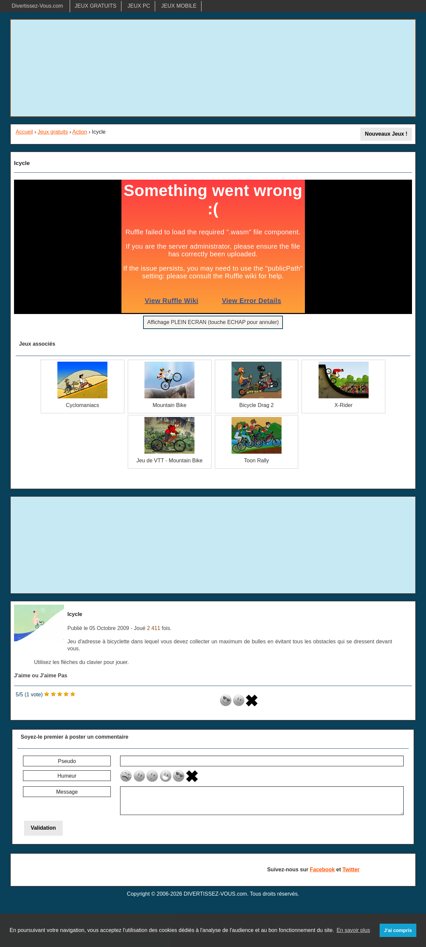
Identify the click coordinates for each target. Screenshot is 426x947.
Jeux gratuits (53, 132)
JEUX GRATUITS (95, 6)
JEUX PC (138, 6)
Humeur (66, 776)
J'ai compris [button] (398, 930)
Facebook (322, 869)
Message (67, 792)
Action (79, 132)
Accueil (24, 132)
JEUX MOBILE (178, 6)
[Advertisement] (213, 68)
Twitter (351, 869)
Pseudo (67, 761)
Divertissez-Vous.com (37, 6)
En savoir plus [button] (353, 930)
